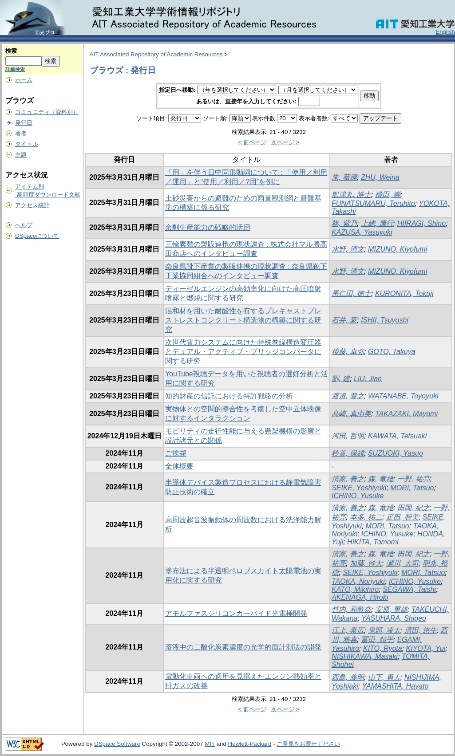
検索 (11, 50)
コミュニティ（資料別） (47, 112)
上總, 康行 (377, 223)
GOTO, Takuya (391, 351)
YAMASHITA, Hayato (395, 686)
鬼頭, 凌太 (384, 630)
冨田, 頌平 (377, 639)
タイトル (26, 144)
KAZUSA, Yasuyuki (362, 232)
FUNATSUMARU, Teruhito (373, 203)
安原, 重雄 (391, 609)
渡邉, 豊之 (348, 396)
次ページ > (285, 142)
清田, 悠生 (420, 630)
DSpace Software (117, 743)
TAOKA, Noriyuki (358, 581)
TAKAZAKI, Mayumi (406, 413)
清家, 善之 (348, 479)
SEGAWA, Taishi (409, 589)
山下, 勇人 (384, 677)
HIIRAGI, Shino (421, 223)
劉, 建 (341, 378)
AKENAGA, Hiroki (360, 597)
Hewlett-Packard (250, 743)
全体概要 (179, 466)
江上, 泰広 (348, 630)
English (445, 31)
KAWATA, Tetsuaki (397, 436)
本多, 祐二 (366, 517)
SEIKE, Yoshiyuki (359, 488)
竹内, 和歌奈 (351, 609)
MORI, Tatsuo (412, 488)
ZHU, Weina (380, 177)
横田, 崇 (387, 194)
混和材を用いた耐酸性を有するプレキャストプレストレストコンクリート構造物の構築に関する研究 (243, 320)
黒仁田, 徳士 (351, 293)
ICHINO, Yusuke (358, 496)
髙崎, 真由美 (351, 413)
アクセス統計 (32, 205)
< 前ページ (252, 142)
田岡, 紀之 (413, 508)
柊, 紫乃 (344, 223)
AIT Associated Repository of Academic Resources (156, 54)
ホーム (23, 80)
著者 (21, 133)
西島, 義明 (348, 677)
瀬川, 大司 (402, 563)
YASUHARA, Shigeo (393, 618)
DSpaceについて (37, 235)
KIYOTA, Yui (426, 648)
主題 (21, 154)
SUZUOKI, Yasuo (395, 453)
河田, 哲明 (348, 436)
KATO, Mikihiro (355, 589)
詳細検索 (15, 69)
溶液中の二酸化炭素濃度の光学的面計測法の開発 (243, 647)
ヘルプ (23, 225)
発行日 (23, 122)
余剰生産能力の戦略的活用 (207, 227)
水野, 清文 (348, 249)
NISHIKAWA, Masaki (365, 656)
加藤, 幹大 (366, 563)
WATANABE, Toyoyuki (403, 396)
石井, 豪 (344, 320)
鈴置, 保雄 (348, 453)
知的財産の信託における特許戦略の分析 (229, 396)
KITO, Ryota (382, 648)
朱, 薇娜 (344, 177)
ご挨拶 (175, 453)
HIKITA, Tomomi (373, 542)
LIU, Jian (368, 378)
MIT (210, 743)
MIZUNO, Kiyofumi (397, 249)
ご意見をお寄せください (308, 743)
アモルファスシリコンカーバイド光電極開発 (236, 613)
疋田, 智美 (402, 517)
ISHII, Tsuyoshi (384, 320)
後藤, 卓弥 (348, 351)
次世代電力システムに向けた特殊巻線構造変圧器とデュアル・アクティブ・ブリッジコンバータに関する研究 (243, 352)
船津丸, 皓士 (351, 194)
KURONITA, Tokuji (404, 293)
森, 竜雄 (380, 479)
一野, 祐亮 (413, 479)
